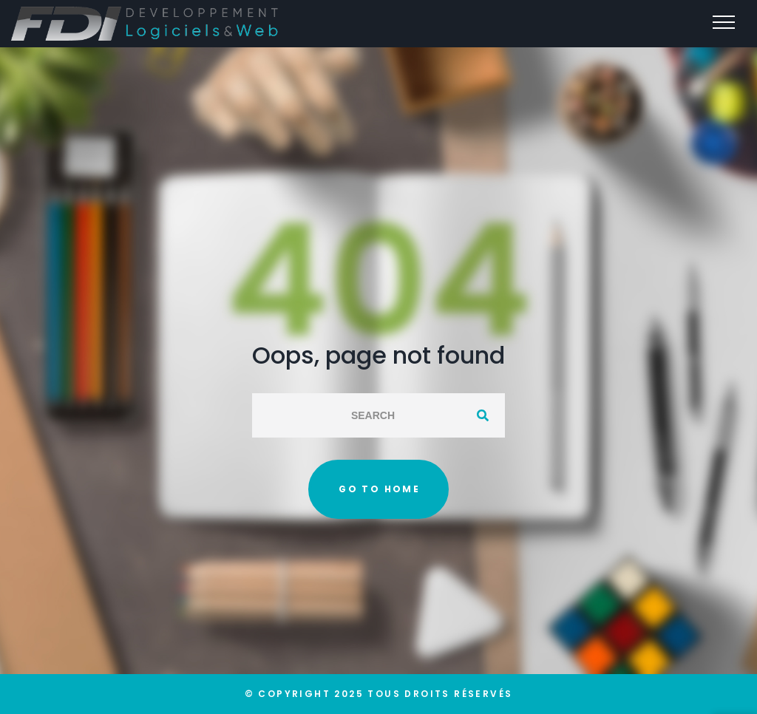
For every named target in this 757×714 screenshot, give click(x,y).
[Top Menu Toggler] (724, 22)
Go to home (379, 489)
